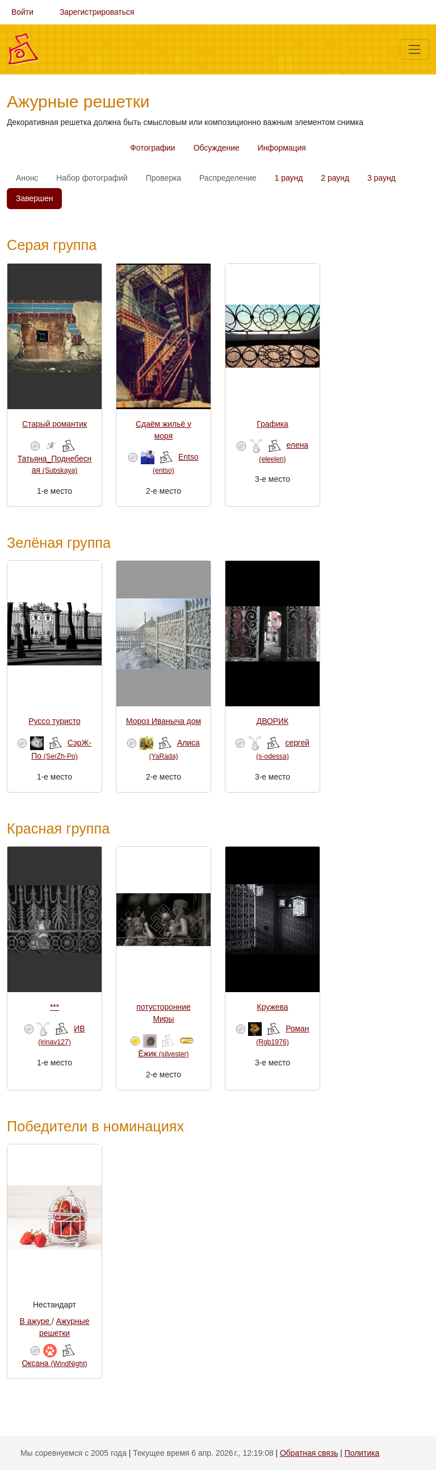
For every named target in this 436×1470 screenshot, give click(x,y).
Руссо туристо (54, 721)
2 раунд (335, 177)
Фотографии (152, 147)
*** (54, 1006)
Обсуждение (217, 147)
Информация (282, 147)
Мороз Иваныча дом (163, 721)
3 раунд (381, 177)
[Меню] (414, 49)
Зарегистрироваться (97, 11)
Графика (272, 423)
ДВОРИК (272, 721)
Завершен (34, 198)
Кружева (272, 1006)
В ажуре (36, 1321)
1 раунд (289, 177)
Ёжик (164, 1053)
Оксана (54, 1363)
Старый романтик (54, 423)
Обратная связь (309, 1452)
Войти (22, 11)
